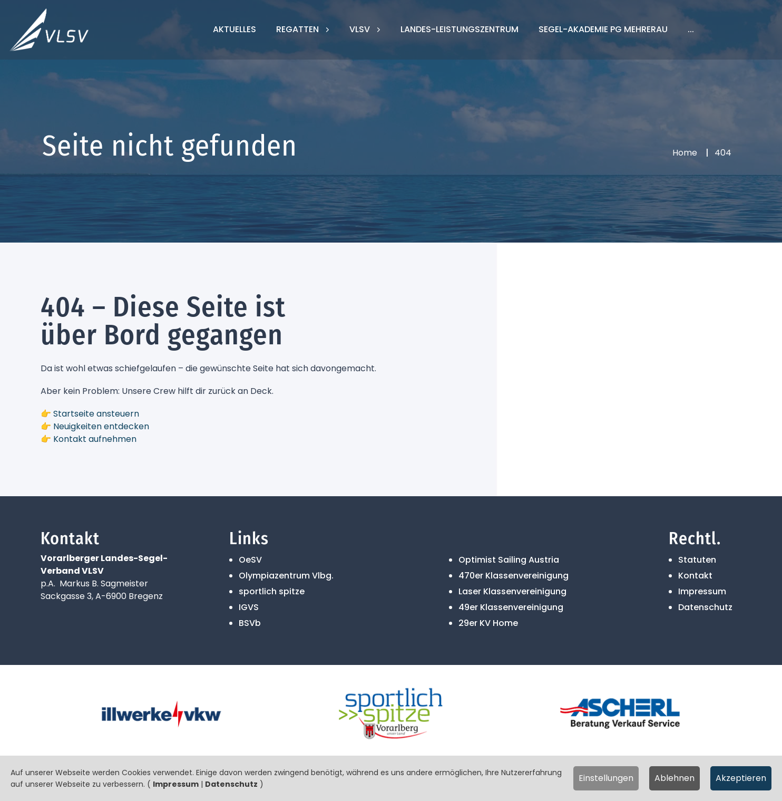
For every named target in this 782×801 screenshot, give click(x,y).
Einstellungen (606, 778)
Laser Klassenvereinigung (512, 591)
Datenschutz (705, 607)
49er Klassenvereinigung (510, 607)
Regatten (298, 29)
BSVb (250, 623)
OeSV (250, 560)
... (691, 29)
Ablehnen (674, 778)
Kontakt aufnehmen (94, 439)
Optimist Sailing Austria (508, 560)
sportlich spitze (272, 591)
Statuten (697, 560)
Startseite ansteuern (96, 414)
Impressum (702, 591)
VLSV (360, 29)
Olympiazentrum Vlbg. (286, 576)
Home (684, 153)
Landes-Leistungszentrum (459, 29)
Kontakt (695, 576)
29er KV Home (488, 623)
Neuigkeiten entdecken (101, 426)
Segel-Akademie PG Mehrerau (603, 29)
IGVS (249, 607)
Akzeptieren (741, 778)
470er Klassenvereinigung (513, 576)
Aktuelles (234, 29)
